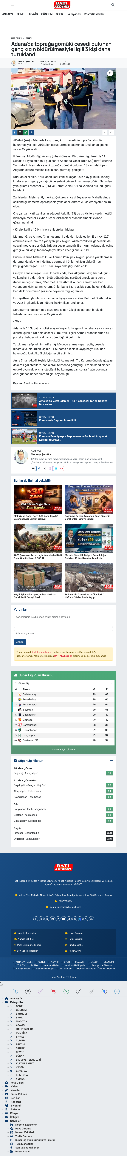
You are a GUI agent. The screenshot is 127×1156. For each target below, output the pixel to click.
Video (11, 1086)
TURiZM (20, 965)
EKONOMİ (107, 962)
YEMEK (17, 1078)
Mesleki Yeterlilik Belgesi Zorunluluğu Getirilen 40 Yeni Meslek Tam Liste (85, 556)
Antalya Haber (21, 968)
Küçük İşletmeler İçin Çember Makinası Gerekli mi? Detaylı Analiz (35, 596)
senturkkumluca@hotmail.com (65, 907)
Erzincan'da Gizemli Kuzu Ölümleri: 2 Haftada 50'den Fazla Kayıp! (84, 596)
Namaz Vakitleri (24, 939)
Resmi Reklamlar (94, 14)
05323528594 (65, 901)
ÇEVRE (17, 1052)
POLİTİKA (18, 1032)
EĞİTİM (17, 1044)
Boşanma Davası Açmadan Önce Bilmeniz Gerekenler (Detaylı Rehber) (87, 517)
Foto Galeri (14, 1082)
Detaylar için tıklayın (63, 749)
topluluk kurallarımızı (42, 652)
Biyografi (13, 1105)
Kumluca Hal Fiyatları (73, 965)
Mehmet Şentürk (41, 454)
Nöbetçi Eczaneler (25, 933)
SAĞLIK (92, 962)
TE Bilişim (71, 977)
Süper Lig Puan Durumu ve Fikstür (32, 1139)
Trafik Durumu (74, 939)
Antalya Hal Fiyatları (100, 965)
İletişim (12, 1117)
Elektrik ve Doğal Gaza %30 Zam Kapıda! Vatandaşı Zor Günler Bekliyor (36, 517)
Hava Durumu (74, 933)
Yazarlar (12, 1090)
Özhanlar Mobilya (106, 968)
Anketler (13, 1109)
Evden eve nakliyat (43, 968)
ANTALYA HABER (22, 962)
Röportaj (13, 1101)
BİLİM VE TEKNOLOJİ (25, 1059)
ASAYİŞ (33, 14)
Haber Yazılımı (58, 977)
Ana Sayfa (13, 998)
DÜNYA (32, 965)
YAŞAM (17, 1067)
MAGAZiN (78, 962)
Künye (11, 1113)
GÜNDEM (46, 14)
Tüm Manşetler (74, 945)
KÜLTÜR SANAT (22, 1063)
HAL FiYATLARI (22, 1029)
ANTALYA (7, 14)
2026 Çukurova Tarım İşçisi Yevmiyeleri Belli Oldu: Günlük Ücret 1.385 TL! (38, 556)
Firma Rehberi (16, 1094)
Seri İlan (12, 1097)
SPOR (59, 14)
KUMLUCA (19, 1075)
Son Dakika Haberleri (26, 950)
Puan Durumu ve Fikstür (27, 945)
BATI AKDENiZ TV (63, 656)
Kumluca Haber (49, 965)
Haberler (16, 38)
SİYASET (18, 1036)
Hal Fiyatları (74, 14)
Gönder (20, 641)
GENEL (21, 14)
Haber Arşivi (73, 950)
